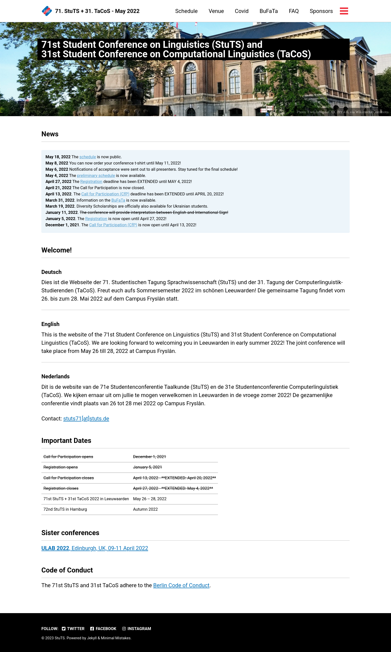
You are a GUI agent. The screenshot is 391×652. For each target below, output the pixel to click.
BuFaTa (269, 11)
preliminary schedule (96, 175)
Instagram (136, 628)
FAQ (294, 11)
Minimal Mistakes (116, 638)
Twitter (73, 628)
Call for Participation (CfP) (105, 194)
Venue (216, 11)
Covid (242, 11)
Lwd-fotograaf (318, 112)
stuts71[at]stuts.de (86, 418)
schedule (88, 157)
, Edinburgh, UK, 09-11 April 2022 (94, 548)
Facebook (103, 628)
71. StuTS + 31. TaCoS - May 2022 (97, 11)
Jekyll (92, 638)
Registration (91, 181)
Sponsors (321, 11)
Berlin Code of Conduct (181, 585)
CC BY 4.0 (339, 112)
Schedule (186, 11)
